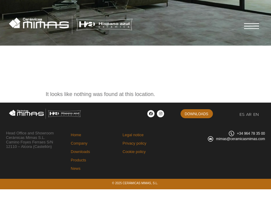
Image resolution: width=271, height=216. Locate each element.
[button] (197, 113)
